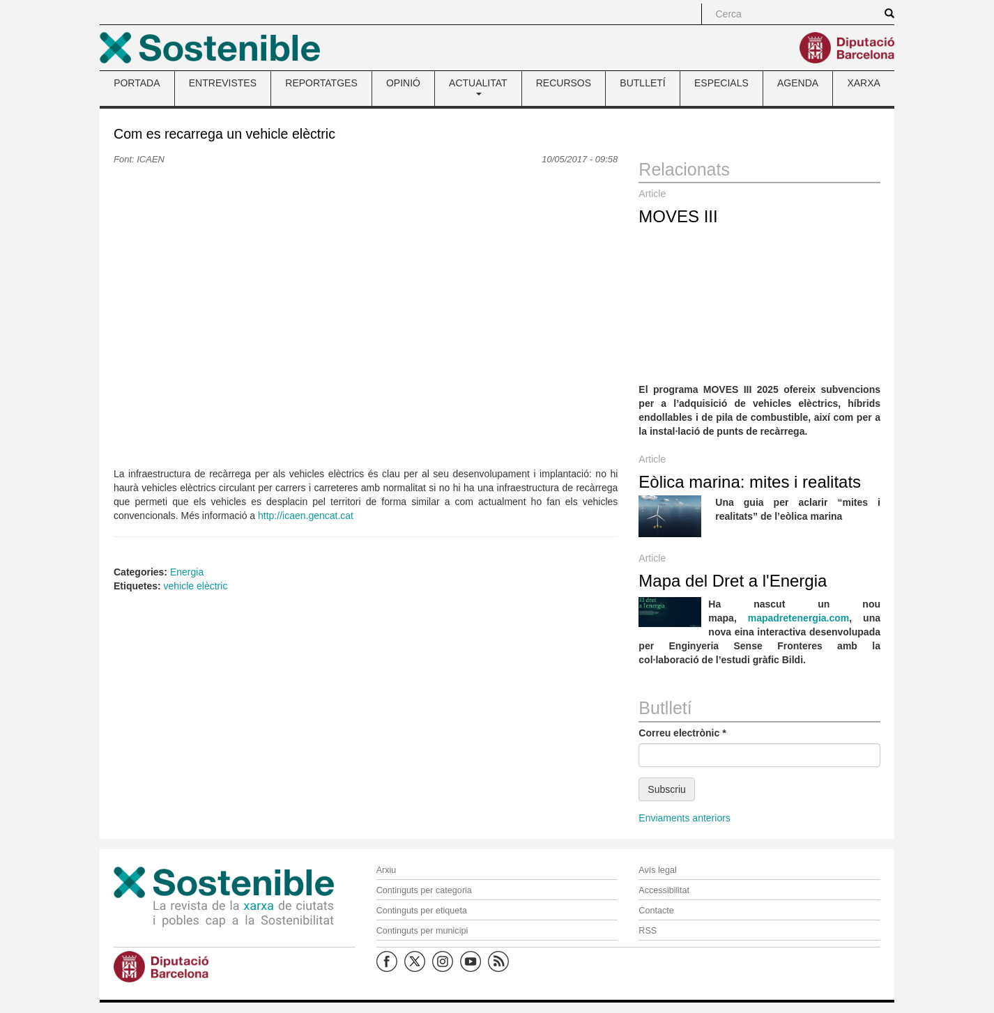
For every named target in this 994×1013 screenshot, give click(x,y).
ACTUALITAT (478, 86)
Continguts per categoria (424, 890)
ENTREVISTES (223, 82)
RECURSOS (563, 82)
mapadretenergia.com (799, 618)
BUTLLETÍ (642, 82)
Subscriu (666, 789)
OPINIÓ (403, 82)
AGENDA (797, 82)
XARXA (863, 82)
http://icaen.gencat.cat (305, 515)
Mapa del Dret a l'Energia (733, 580)
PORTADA (137, 82)
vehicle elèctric (196, 585)
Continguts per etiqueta (421, 910)
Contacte (656, 910)
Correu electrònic (682, 733)
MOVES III (678, 216)
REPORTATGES (321, 82)
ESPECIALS (721, 82)
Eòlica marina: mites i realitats (750, 481)
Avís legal (657, 870)
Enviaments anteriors (685, 817)
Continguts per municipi (422, 931)
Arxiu (386, 870)
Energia (187, 572)
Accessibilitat (664, 890)
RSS (648, 931)
